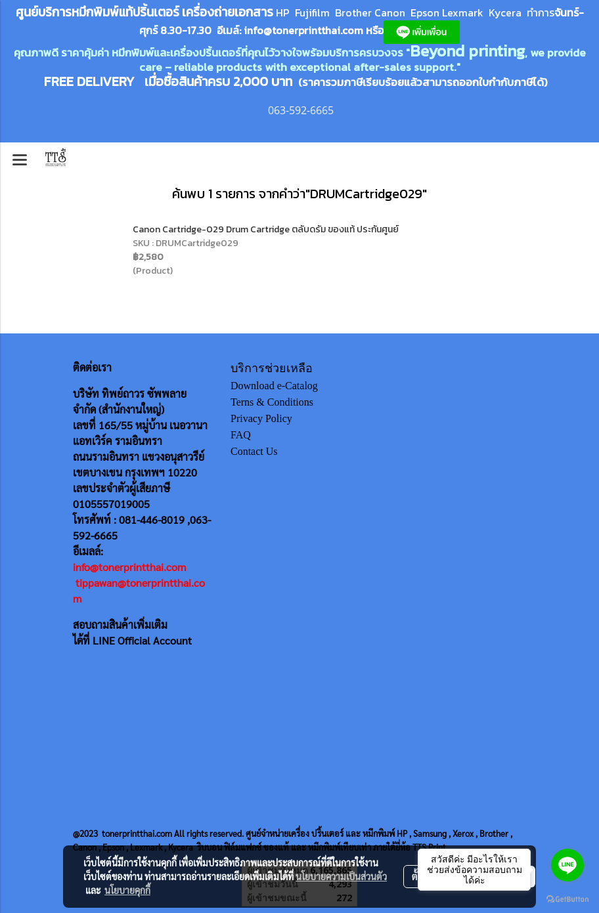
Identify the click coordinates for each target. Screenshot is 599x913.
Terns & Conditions (272, 402)
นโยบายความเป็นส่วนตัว (341, 876)
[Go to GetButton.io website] (567, 899)
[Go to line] (567, 865)
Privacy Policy (261, 418)
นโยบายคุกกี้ (127, 890)
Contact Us (254, 451)
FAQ (241, 434)
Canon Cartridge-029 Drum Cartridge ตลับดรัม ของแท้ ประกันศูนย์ (266, 229)
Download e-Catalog (274, 385)
